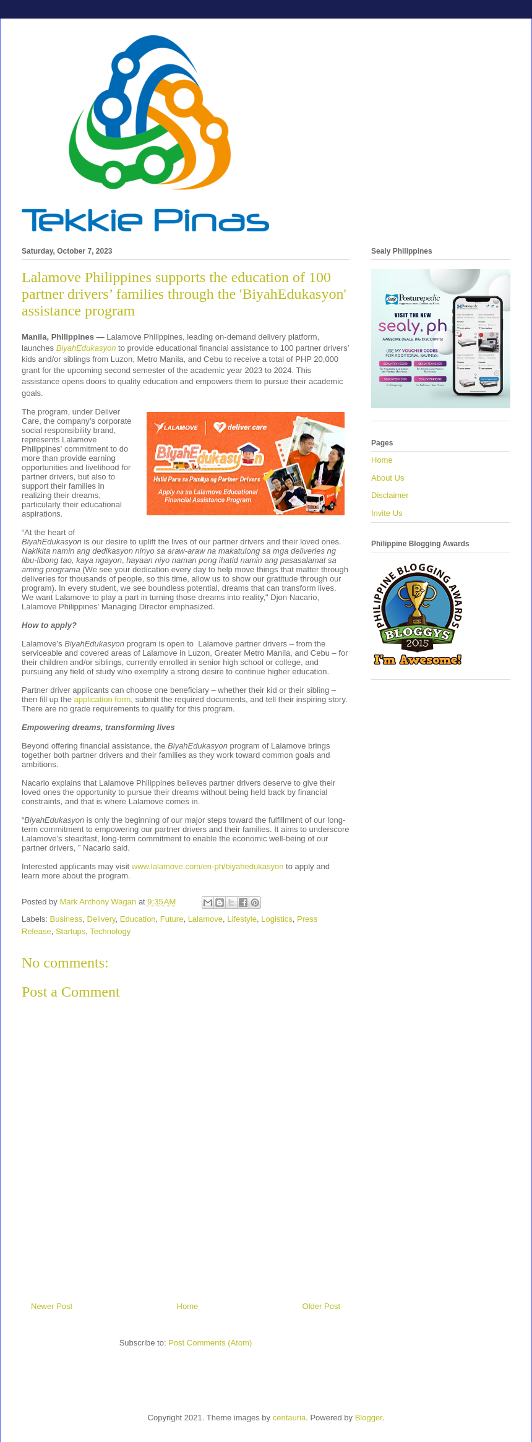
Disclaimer (390, 495)
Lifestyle (242, 919)
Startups (70, 931)
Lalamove (205, 919)
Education (138, 919)
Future (172, 919)
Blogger (368, 1417)
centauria (289, 1417)
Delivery (101, 919)
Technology (110, 931)
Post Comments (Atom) (210, 1342)
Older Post (321, 1306)
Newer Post (51, 1306)
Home (188, 1306)
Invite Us (387, 513)
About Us (387, 478)
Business (66, 919)
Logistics (277, 919)
